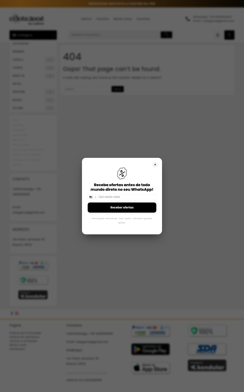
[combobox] (92, 197)
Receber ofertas (122, 207)
